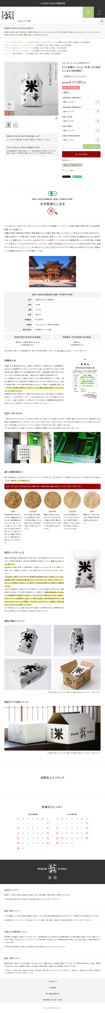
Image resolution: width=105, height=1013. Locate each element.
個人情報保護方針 (52, 994)
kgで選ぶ (15, 45)
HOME (6, 42)
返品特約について (68, 160)
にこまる (25, 48)
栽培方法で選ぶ (17, 42)
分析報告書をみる (27, 345)
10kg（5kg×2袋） (26, 45)
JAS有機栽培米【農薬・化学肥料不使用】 (38, 42)
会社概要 (52, 988)
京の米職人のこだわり (64, 351)
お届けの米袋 (68, 117)
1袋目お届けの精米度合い (72, 98)
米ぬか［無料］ (68, 126)
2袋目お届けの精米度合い (72, 107)
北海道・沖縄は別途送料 (72, 136)
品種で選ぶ (15, 48)
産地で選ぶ (15, 51)
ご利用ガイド (52, 981)
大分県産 (26, 51)
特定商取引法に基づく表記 (52, 1000)
